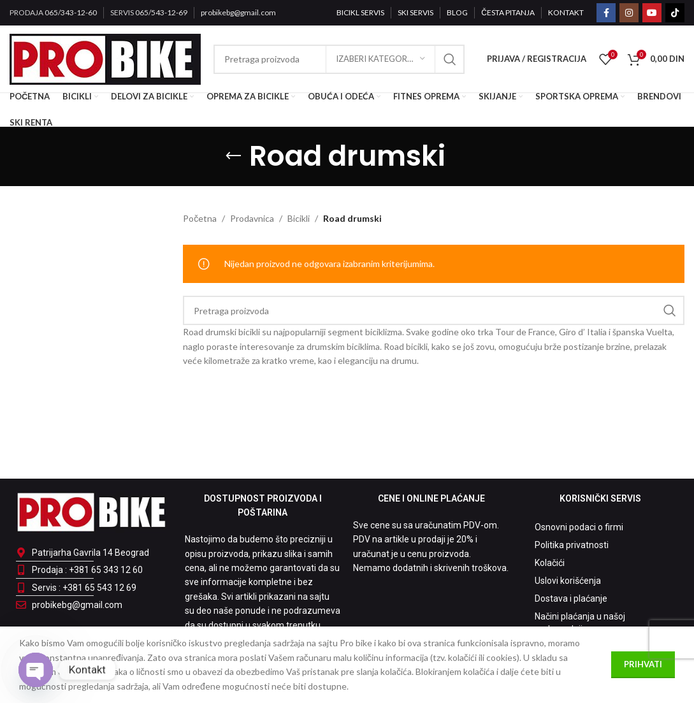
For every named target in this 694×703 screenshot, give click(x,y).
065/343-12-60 (71, 12)
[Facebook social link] (606, 12)
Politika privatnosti (572, 545)
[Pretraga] (433, 310)
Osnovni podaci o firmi (579, 527)
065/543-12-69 (161, 12)
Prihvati (643, 664)
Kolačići (550, 563)
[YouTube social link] (651, 12)
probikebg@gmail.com (238, 12)
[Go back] (233, 156)
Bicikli (298, 218)
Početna (200, 218)
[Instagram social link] (629, 12)
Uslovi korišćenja (568, 581)
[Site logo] (105, 57)
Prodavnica (252, 218)
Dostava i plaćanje (571, 598)
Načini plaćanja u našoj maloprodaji (580, 622)
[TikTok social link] (674, 12)
